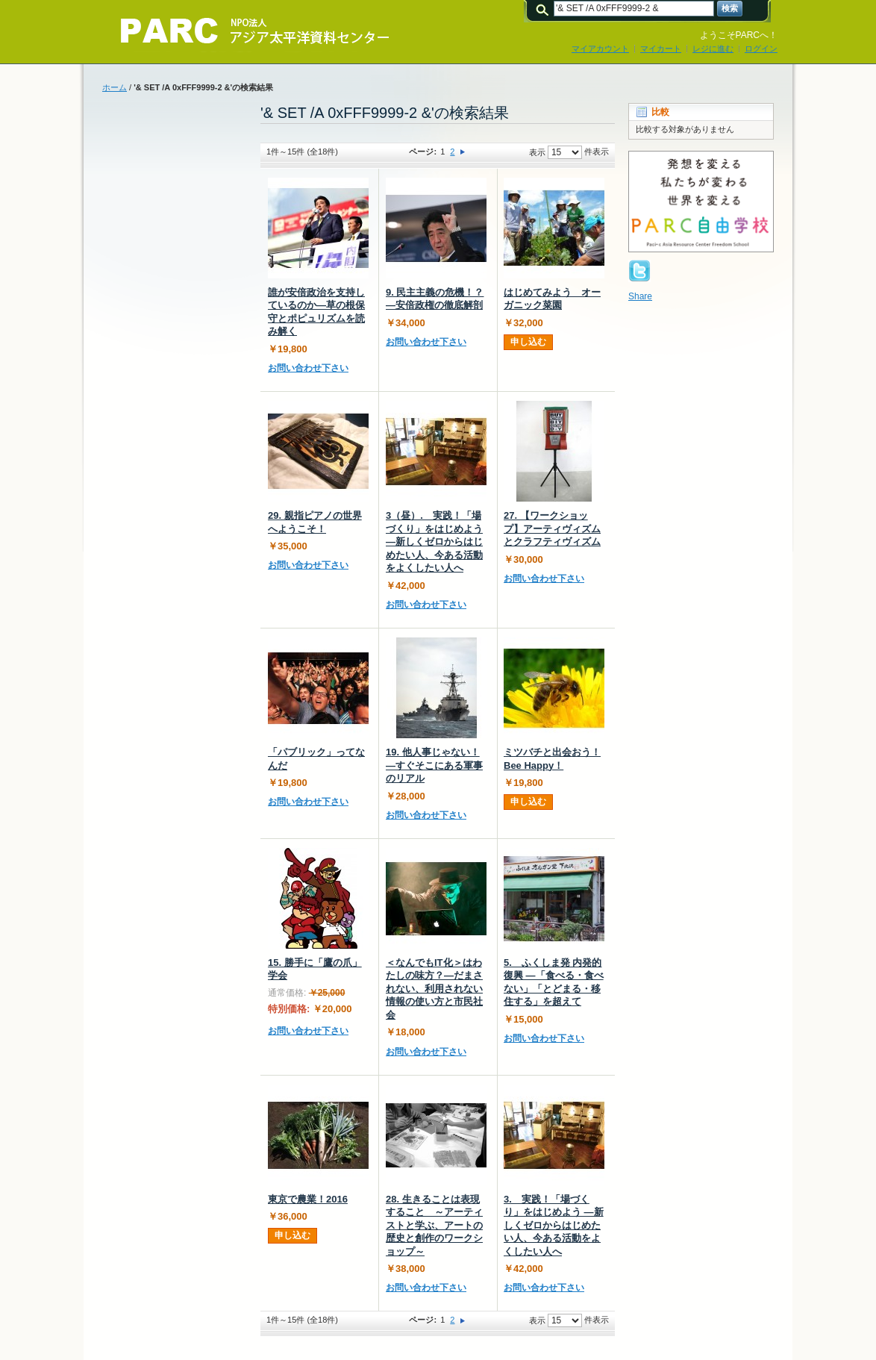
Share (640, 296)
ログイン (761, 48)
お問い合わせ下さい (308, 368)
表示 (537, 152)
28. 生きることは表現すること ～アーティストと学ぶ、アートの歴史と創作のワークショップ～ (434, 1225)
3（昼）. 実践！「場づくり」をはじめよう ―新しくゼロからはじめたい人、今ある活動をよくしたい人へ (434, 541)
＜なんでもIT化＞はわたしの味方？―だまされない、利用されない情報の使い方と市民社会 (434, 988)
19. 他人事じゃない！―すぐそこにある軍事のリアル (434, 765)
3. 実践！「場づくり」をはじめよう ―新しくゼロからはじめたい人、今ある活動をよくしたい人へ (554, 1225)
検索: (545, 8)
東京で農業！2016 (308, 1199)
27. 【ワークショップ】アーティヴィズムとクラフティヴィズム (552, 528)
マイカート (660, 48)
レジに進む (712, 48)
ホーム (114, 87)
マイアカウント (600, 48)
